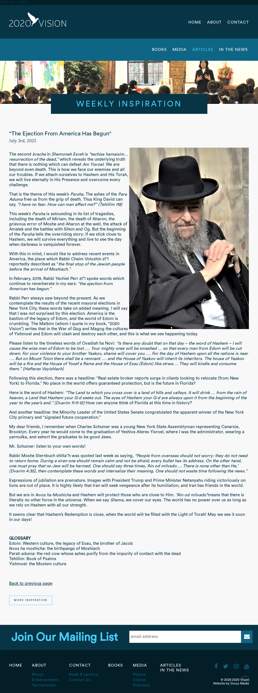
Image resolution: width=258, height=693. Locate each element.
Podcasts (141, 685)
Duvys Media (239, 683)
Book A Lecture (83, 674)
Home (194, 22)
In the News (233, 50)
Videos (139, 680)
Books (159, 50)
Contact (238, 22)
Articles (203, 50)
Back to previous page (30, 583)
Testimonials (44, 685)
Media (180, 50)
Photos (139, 674)
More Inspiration (30, 600)
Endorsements (45, 680)
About (215, 22)
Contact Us (80, 680)
